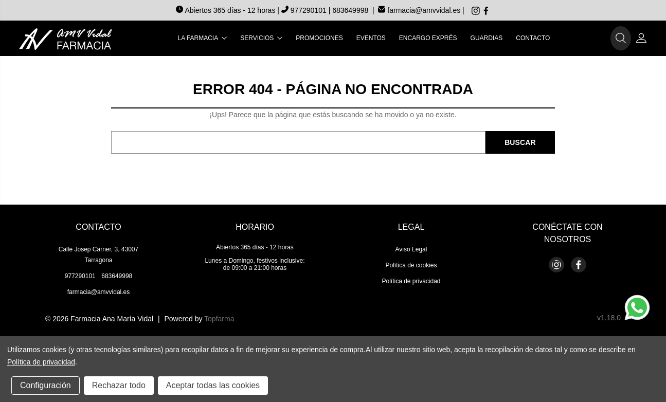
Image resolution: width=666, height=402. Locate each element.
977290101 (305, 10)
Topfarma (219, 319)
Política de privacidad (411, 281)
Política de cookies (411, 265)
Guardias (487, 38)
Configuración (45, 385)
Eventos (371, 38)
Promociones (319, 38)
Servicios (261, 38)
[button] (620, 38)
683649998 (350, 10)
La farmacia (202, 38)
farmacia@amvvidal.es (419, 10)
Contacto (533, 38)
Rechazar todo (119, 385)
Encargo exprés (428, 38)
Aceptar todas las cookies (213, 385)
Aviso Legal (411, 249)
